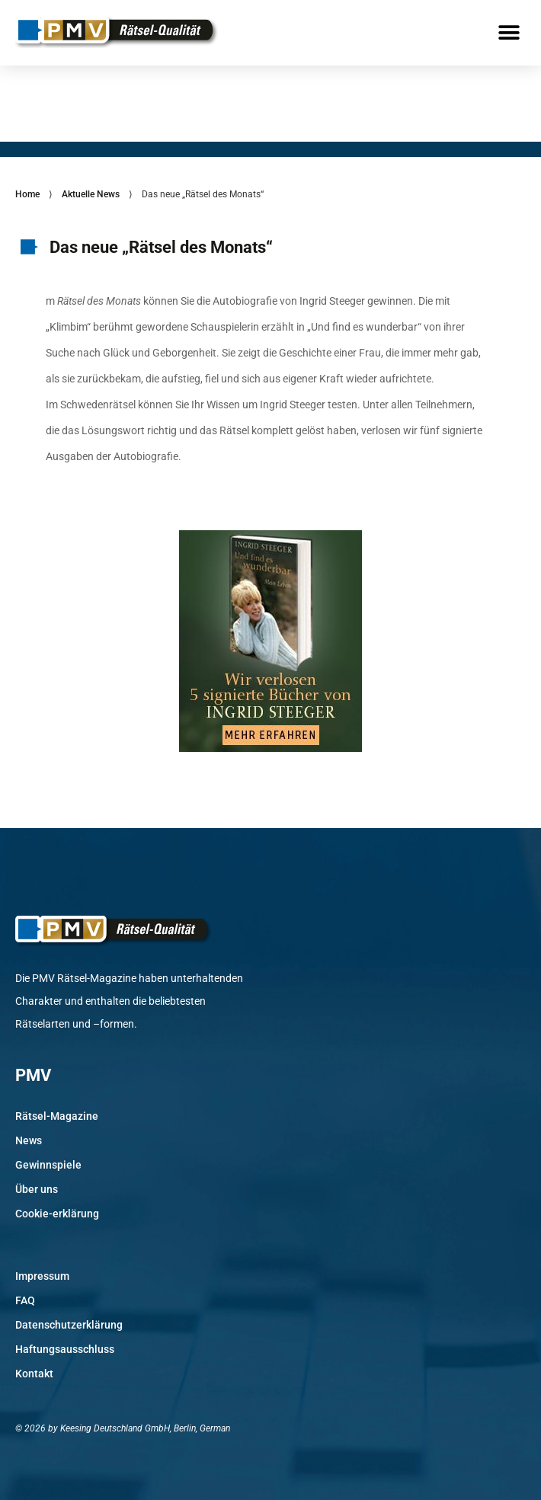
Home (27, 194)
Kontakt (34, 1373)
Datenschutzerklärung (69, 1325)
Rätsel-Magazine (56, 1116)
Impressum (42, 1276)
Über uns (36, 1189)
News (28, 1140)
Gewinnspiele (48, 1165)
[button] (508, 32)
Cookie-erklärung (57, 1213)
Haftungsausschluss (64, 1349)
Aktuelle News (91, 194)
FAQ (25, 1300)
